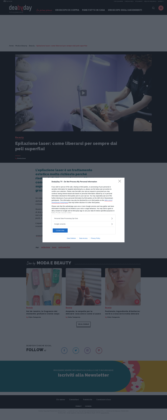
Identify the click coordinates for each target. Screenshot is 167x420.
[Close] (120, 182)
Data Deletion (71, 238)
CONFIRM (63, 230)
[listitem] (83, 218)
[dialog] (83, 210)
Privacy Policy (95, 238)
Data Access (83, 238)
